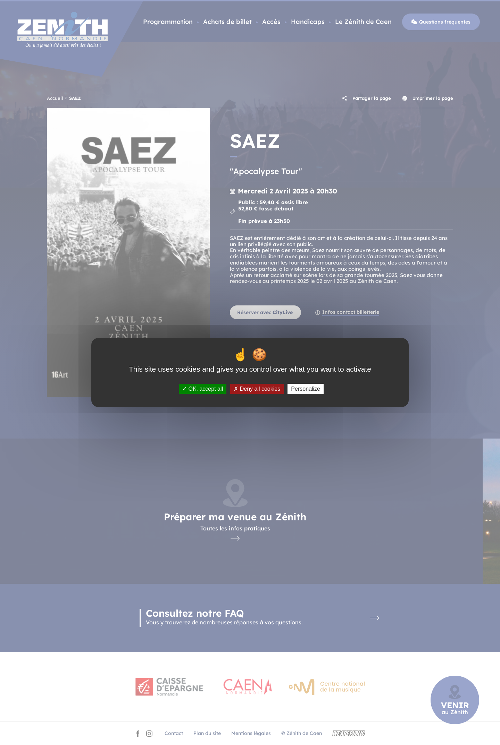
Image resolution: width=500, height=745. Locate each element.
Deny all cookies (257, 389)
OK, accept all (202, 389)
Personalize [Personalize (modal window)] (305, 389)
